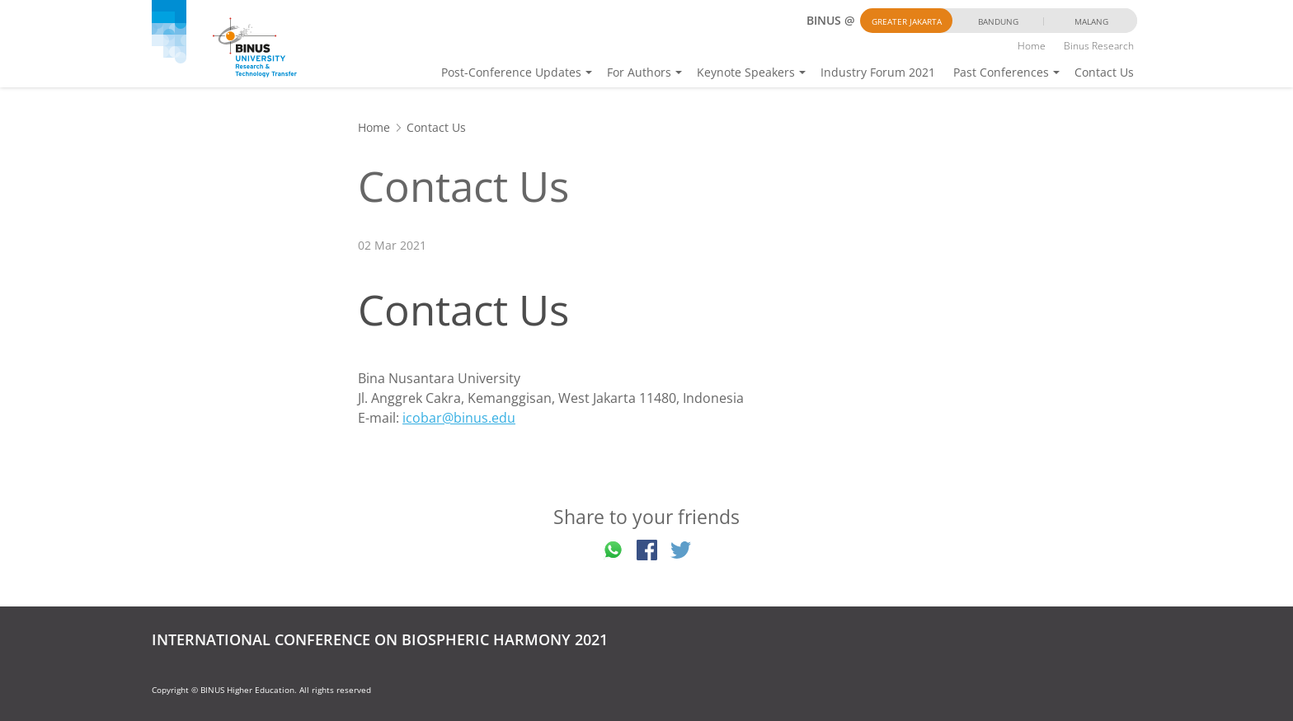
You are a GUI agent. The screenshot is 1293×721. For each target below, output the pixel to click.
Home (1032, 46)
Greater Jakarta (907, 21)
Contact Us (1104, 72)
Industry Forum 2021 (877, 72)
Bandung (998, 21)
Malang (1091, 21)
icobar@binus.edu (458, 418)
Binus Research (1099, 46)
